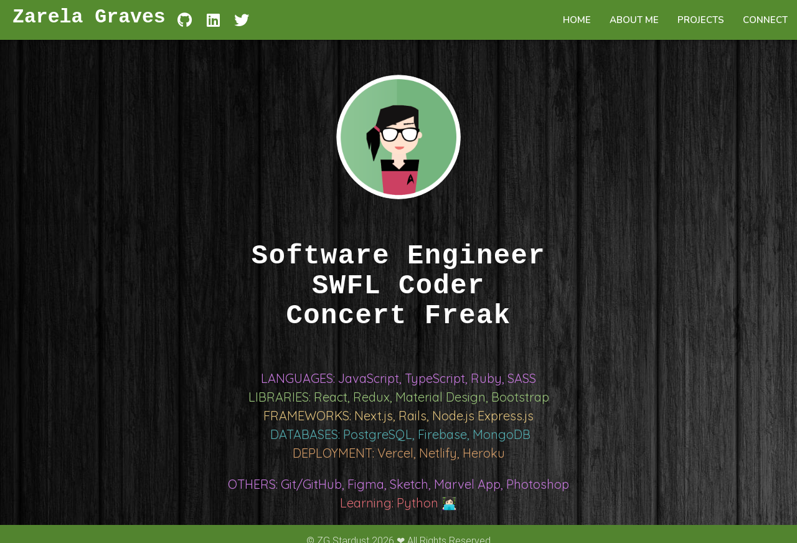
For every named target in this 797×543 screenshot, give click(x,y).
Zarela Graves (89, 19)
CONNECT (765, 20)
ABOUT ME (634, 20)
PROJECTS (700, 20)
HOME (577, 20)
